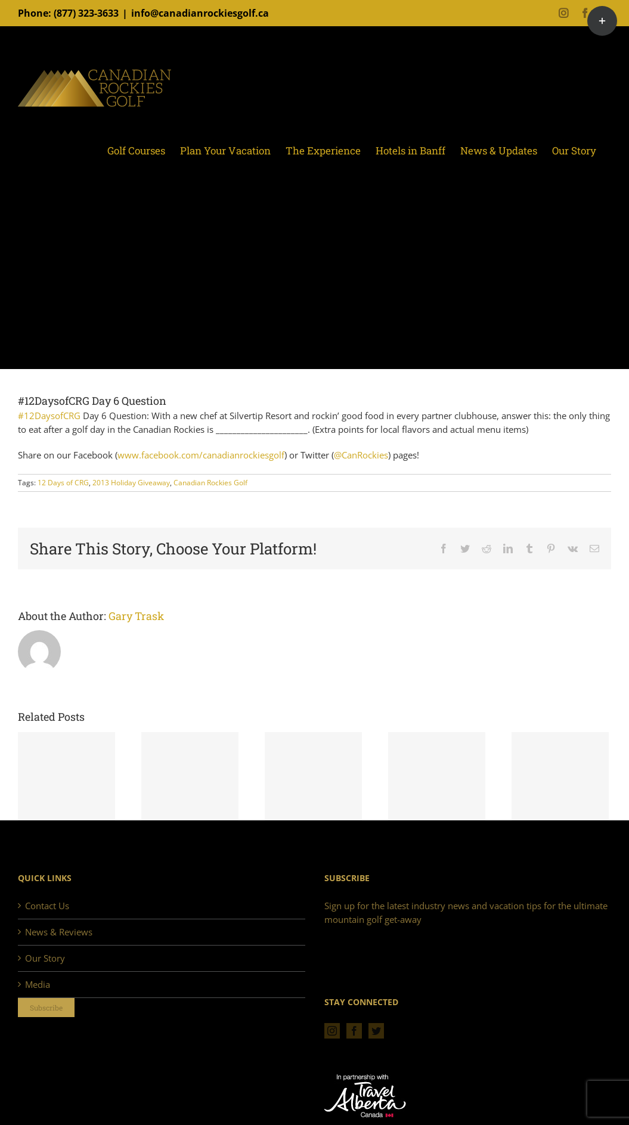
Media (37, 984)
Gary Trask (136, 616)
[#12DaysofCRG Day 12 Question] (436, 777)
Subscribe (46, 1007)
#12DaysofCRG (49, 416)
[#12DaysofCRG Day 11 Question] (560, 777)
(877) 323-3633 (86, 13)
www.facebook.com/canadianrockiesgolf (200, 455)
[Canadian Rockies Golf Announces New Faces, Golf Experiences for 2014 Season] (189, 777)
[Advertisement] (314, 279)
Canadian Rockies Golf (210, 483)
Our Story (45, 958)
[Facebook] (354, 1031)
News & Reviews (58, 932)
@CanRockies (361, 455)
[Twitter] (376, 1031)
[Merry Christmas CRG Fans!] (313, 777)
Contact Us (47, 906)
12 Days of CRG (63, 483)
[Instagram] (332, 1031)
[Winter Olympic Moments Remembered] (66, 777)
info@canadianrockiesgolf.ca (200, 13)
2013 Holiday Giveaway (131, 483)
